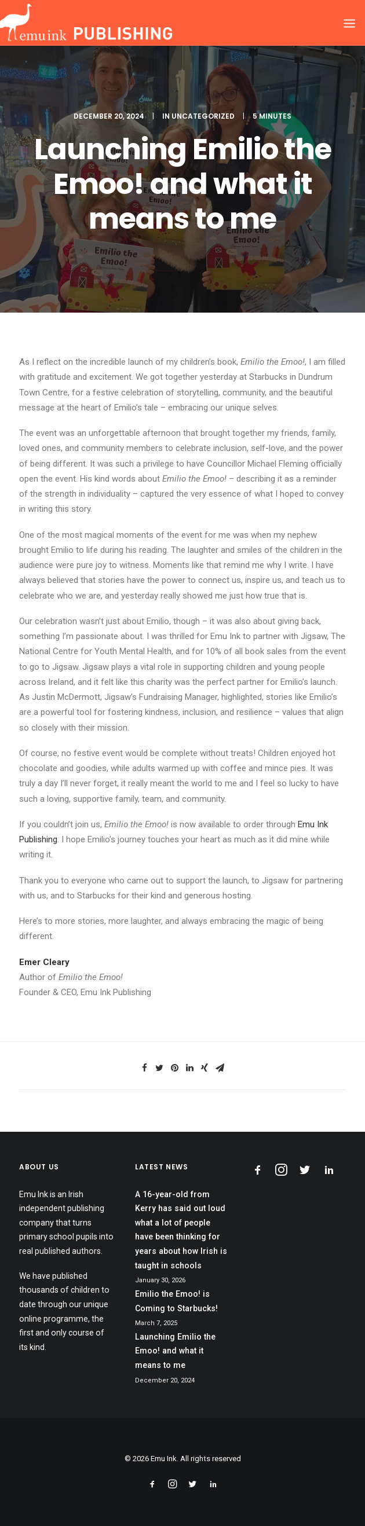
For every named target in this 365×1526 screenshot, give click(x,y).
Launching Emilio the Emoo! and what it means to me (175, 1351)
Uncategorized (203, 116)
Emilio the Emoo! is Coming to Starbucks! (176, 1301)
